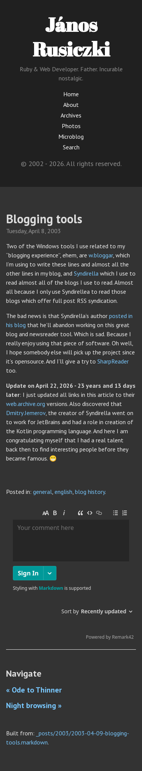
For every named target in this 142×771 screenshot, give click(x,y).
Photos (71, 126)
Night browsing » (34, 705)
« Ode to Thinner (34, 690)
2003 (54, 231)
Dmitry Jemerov (25, 413)
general (42, 491)
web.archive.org (25, 403)
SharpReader (113, 361)
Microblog (71, 136)
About (71, 104)
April (34, 231)
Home (71, 94)
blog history (90, 491)
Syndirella (86, 273)
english (63, 491)
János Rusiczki (71, 36)
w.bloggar (101, 255)
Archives (71, 115)
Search (71, 147)
